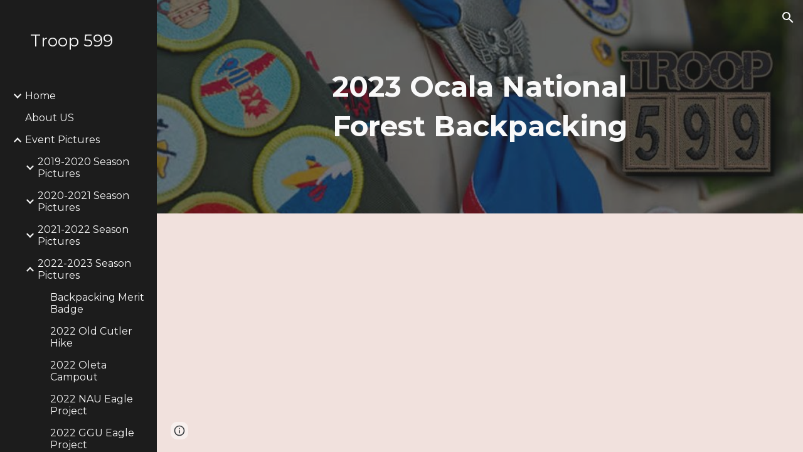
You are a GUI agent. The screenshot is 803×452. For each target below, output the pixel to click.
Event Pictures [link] (62, 140)
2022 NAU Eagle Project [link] (91, 405)
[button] (788, 18)
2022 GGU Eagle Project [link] (92, 439)
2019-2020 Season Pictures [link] (83, 168)
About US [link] (49, 118)
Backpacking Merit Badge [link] (97, 303)
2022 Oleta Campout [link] (78, 371)
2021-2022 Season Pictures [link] (83, 235)
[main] (479, 106)
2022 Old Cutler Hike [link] (91, 337)
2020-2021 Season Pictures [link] (83, 201)
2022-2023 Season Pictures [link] (84, 269)
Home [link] (40, 96)
